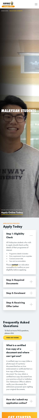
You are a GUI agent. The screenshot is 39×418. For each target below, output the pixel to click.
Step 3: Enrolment (15, 293)
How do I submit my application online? (17, 401)
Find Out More (12, 338)
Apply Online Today (12, 212)
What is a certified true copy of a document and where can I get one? (17, 351)
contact (15, 264)
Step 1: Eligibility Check (15, 235)
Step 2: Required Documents (15, 281)
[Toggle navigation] (35, 4)
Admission (4, 10)
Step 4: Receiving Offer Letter (15, 304)
